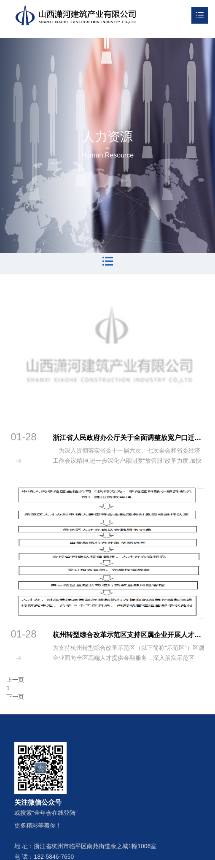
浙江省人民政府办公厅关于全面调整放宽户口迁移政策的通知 (128, 437)
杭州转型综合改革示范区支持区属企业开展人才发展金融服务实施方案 (128, 634)
